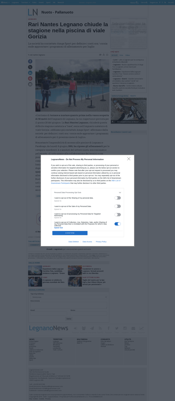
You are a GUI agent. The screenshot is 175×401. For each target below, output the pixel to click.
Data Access (87, 242)
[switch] (117, 197)
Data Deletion (74, 242)
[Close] (129, 159)
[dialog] (87, 200)
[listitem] (87, 192)
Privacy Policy (101, 242)
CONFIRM (69, 233)
